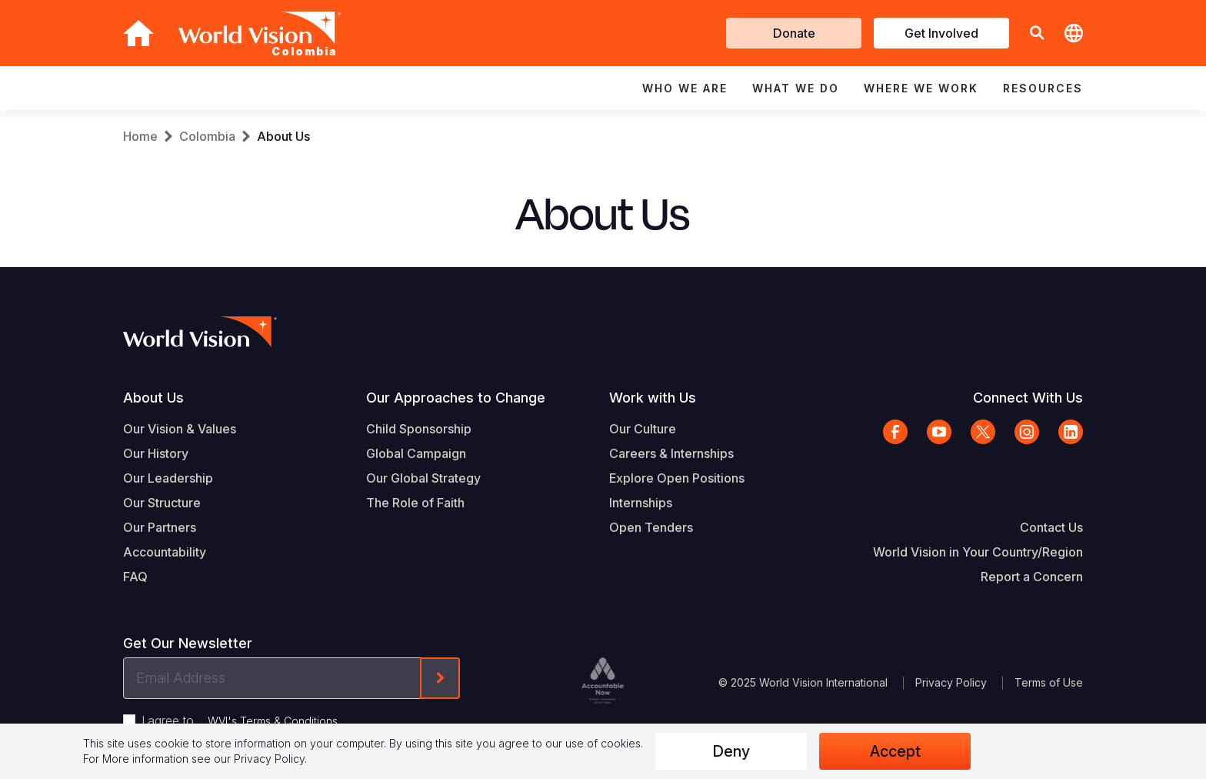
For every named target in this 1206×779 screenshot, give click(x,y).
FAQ (135, 576)
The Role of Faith (415, 502)
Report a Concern (1032, 576)
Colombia (207, 136)
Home (140, 136)
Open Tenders (651, 527)
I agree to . (241, 720)
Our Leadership (168, 478)
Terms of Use (1048, 682)
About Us (283, 136)
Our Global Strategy (423, 478)
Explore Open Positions (677, 478)
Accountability (164, 552)
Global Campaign (416, 453)
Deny (731, 751)
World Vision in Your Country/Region (978, 552)
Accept (895, 751)
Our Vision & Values (179, 428)
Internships (640, 502)
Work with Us (652, 398)
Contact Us (1051, 527)
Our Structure (162, 502)
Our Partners (159, 527)
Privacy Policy (951, 682)
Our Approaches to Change (455, 398)
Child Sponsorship (418, 428)
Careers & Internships (671, 453)
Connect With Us (1028, 398)
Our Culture (642, 428)
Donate (794, 33)
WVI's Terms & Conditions (273, 720)
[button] (1037, 33)
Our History (155, 453)
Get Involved (941, 33)
